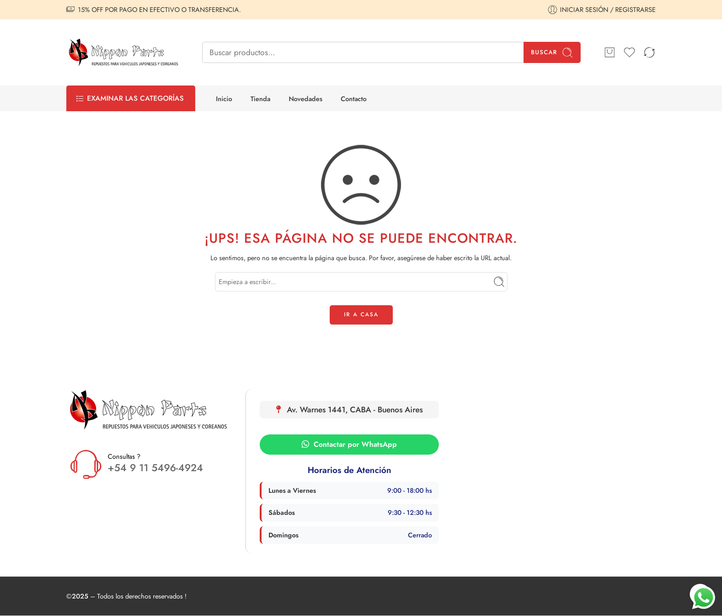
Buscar (552, 52)
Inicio (224, 98)
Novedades (305, 98)
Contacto (354, 98)
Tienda (260, 98)
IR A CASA (361, 314)
